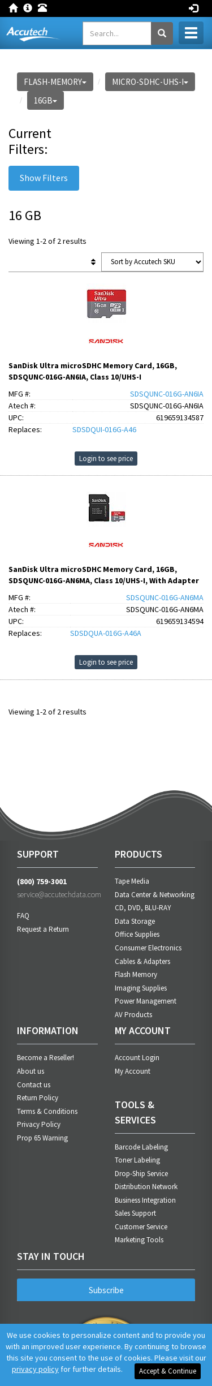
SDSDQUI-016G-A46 (104, 429)
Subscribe (106, 1290)
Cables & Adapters (142, 961)
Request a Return (43, 929)
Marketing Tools (139, 1240)
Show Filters (44, 177)
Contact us (33, 1085)
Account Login (137, 1057)
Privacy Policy (38, 1124)
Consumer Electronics (148, 948)
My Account (132, 1071)
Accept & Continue (167, 1371)
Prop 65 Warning (42, 1138)
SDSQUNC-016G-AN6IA (167, 394)
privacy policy (35, 1369)
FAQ (23, 915)
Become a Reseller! (45, 1057)
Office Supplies (137, 934)
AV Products (133, 1014)
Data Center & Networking (154, 894)
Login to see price (106, 458)
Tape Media (132, 881)
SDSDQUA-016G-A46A (105, 633)
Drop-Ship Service (141, 1173)
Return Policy (37, 1098)
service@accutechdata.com (57, 894)
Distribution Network (146, 1186)
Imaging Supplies (141, 988)
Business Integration (145, 1200)
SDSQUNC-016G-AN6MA (165, 597)
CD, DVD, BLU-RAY (143, 907)
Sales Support (135, 1213)
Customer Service (141, 1227)
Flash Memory (136, 974)
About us (30, 1071)
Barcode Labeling (141, 1147)
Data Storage (135, 921)
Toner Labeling (137, 1160)
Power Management (145, 1001)
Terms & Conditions (47, 1111)
